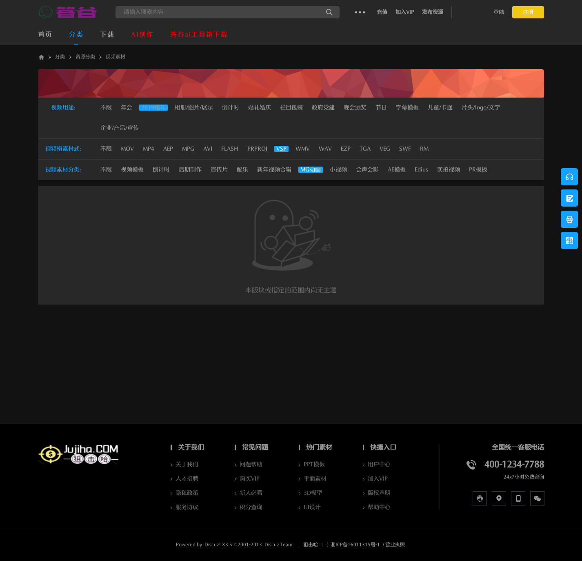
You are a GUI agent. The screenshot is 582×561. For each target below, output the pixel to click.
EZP (346, 149)
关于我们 (186, 464)
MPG (188, 149)
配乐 (242, 170)
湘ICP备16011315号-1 (355, 545)
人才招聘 (186, 479)
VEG (385, 149)
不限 (106, 108)
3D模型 (313, 493)
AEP (168, 149)
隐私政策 (186, 493)
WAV (325, 149)
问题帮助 (251, 464)
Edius (421, 170)
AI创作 (142, 34)
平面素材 (315, 479)
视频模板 (132, 170)
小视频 (338, 170)
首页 (45, 34)
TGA (365, 149)
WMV (302, 149)
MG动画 (310, 170)
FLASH (229, 149)
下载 (107, 34)
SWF (405, 149)
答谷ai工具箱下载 (199, 34)
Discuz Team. (278, 545)
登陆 (498, 12)
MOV (127, 149)
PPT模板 (314, 464)
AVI (207, 149)
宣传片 (219, 170)
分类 (76, 34)
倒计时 (161, 170)
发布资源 (432, 12)
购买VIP (250, 479)
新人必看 (251, 493)
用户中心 (379, 464)
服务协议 (186, 507)
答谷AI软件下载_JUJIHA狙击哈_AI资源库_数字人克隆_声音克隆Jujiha (41, 57)
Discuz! (212, 545)
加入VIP (404, 12)
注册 (528, 12)
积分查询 (251, 507)
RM (424, 149)
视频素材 (115, 57)
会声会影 (367, 170)
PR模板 (478, 170)
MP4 (148, 149)
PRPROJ (257, 149)
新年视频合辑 (274, 170)
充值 (382, 12)
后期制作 (190, 170)
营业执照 (395, 545)
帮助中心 (379, 507)
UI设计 (312, 507)
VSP (281, 149)
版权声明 (379, 493)
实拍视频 (448, 170)
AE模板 (397, 170)
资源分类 (85, 57)
